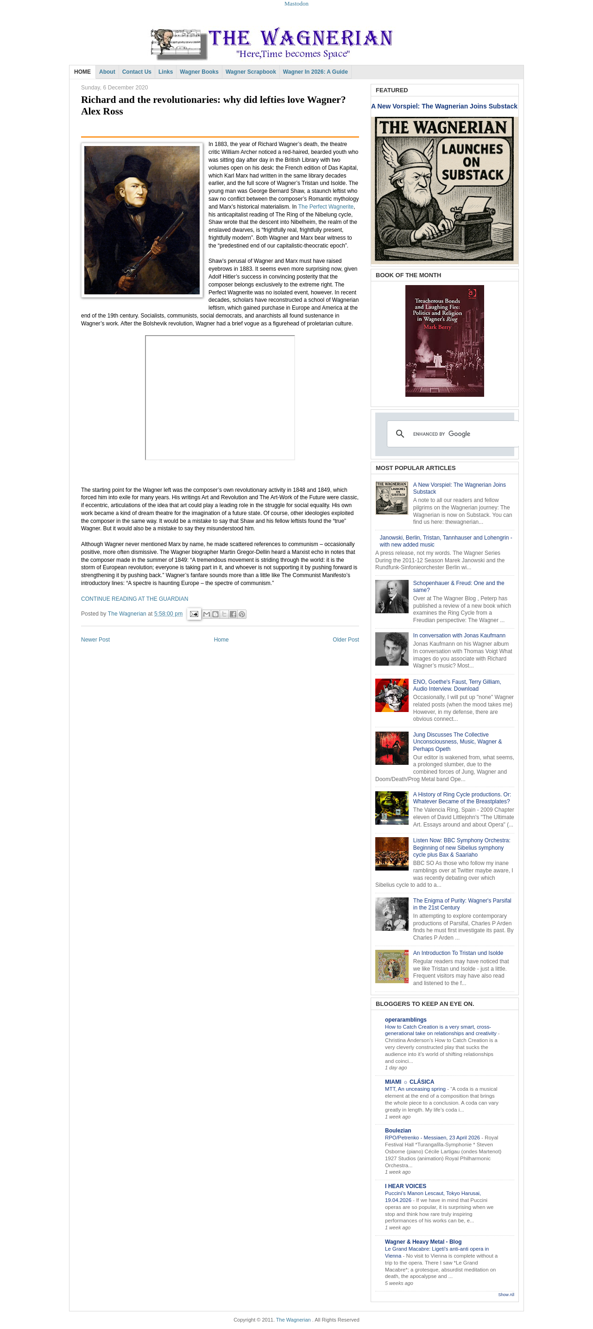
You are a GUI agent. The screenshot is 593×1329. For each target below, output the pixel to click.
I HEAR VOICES (405, 1186)
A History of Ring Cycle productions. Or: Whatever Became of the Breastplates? (462, 798)
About (107, 72)
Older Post (346, 639)
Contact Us (136, 72)
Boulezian (398, 1130)
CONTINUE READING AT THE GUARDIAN (134, 599)
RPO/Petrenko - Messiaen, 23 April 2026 (433, 1137)
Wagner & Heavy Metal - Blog (423, 1242)
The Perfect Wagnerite (326, 206)
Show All (506, 1294)
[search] (451, 433)
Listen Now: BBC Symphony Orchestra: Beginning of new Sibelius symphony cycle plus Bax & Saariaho (462, 847)
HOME (82, 72)
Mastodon (296, 3)
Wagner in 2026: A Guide (315, 72)
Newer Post (95, 639)
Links (165, 72)
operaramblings (406, 1020)
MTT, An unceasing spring (416, 1089)
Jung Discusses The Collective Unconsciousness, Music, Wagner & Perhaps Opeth (457, 741)
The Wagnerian (293, 1320)
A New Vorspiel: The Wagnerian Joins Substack (444, 106)
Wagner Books (199, 72)
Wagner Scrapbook (251, 72)
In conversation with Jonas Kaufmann (459, 635)
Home (221, 639)
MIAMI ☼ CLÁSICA (409, 1082)
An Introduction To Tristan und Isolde (458, 953)
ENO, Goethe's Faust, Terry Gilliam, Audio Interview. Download (457, 686)
